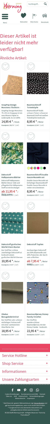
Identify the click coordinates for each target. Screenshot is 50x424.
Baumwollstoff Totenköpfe (34, 106)
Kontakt (42, 394)
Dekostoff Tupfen (35, 244)
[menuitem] (44, 15)
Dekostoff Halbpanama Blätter (11, 176)
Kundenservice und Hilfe (29, 394)
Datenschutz (23, 396)
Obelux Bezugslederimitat (10, 315)
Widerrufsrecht (20, 398)
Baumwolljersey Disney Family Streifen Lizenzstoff (37, 315)
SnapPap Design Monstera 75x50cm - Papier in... (10, 106)
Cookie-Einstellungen (12, 394)
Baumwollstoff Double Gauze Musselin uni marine (37, 176)
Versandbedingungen (36, 396)
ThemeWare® (25, 415)
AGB (15, 396)
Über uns (9, 396)
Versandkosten (39, 403)
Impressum (31, 398)
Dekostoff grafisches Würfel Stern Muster (11, 245)
